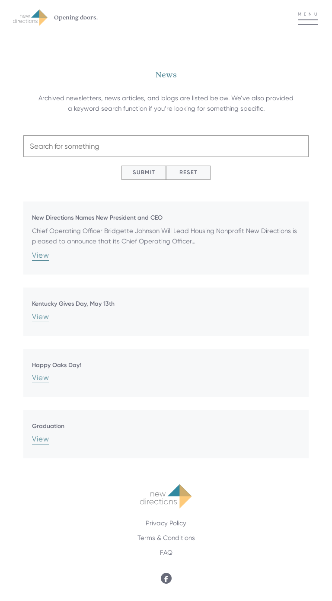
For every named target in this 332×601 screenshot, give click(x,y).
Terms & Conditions (166, 538)
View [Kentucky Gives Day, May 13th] (40, 317)
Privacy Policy (166, 523)
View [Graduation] (40, 439)
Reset (188, 172)
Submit (144, 172)
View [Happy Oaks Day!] (40, 378)
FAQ (166, 552)
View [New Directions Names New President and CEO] (40, 255)
